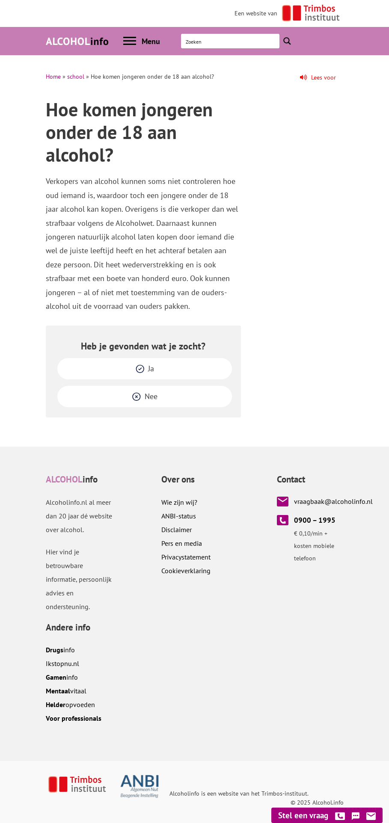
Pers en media (181, 543)
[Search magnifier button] (287, 41)
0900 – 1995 (315, 520)
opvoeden (70, 704)
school (75, 76)
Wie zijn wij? (179, 502)
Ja (151, 368)
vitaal (66, 691)
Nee (151, 396)
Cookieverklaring (186, 570)
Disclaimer (176, 529)
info (60, 649)
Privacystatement (186, 557)
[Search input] (231, 41)
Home (53, 76)
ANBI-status (178, 516)
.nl (62, 663)
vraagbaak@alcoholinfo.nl (333, 501)
